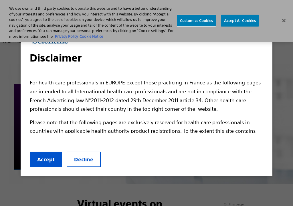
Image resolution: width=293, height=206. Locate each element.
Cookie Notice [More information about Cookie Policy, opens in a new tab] (91, 36)
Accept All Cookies (240, 20)
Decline (83, 160)
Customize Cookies (196, 20)
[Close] (284, 20)
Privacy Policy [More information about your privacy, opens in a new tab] (66, 36)
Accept (46, 160)
